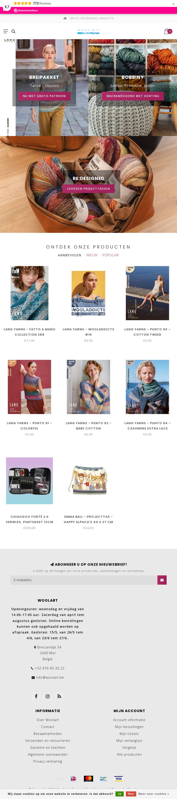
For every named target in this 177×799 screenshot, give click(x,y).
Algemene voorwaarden (48, 754)
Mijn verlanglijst (129, 740)
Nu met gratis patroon (44, 96)
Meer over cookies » (154, 794)
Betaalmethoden (48, 733)
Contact (47, 727)
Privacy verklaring (47, 761)
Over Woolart (48, 720)
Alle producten (129, 754)
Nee (131, 794)
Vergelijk (129, 747)
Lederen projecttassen (88, 189)
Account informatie (129, 720)
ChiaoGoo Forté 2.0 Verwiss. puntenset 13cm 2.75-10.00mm (29, 522)
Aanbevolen (69, 255)
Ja (119, 794)
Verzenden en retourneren (47, 740)
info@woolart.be (50, 677)
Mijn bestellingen (129, 727)
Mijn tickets (129, 733)
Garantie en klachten (47, 747)
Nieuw (91, 255)
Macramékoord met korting (132, 96)
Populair (111, 255)
